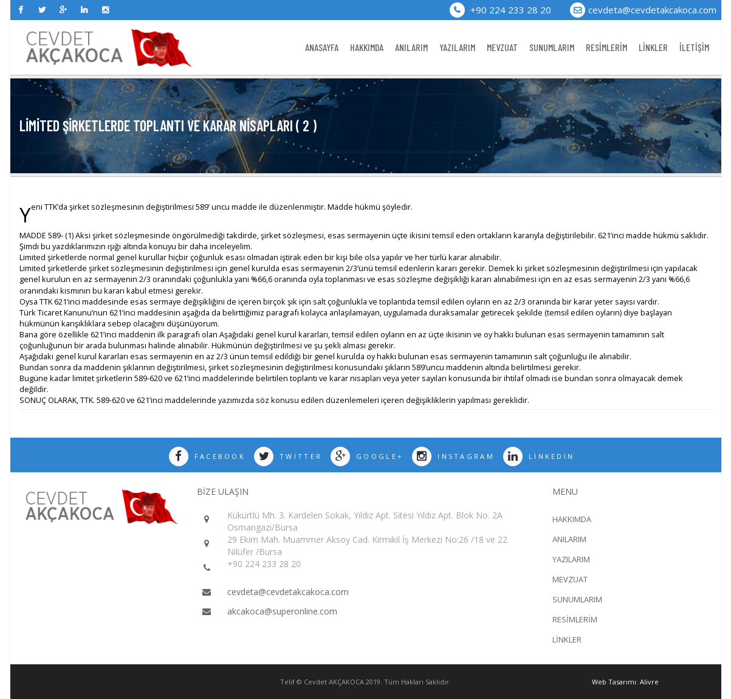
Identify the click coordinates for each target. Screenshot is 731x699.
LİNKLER (653, 47)
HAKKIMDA (366, 47)
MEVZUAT (502, 47)
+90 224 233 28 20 (500, 10)
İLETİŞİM (694, 47)
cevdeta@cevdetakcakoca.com (652, 10)
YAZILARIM (457, 47)
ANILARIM (411, 47)
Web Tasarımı (614, 681)
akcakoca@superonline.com (282, 611)
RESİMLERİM (606, 47)
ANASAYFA (321, 47)
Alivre (649, 681)
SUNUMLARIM (551, 47)
